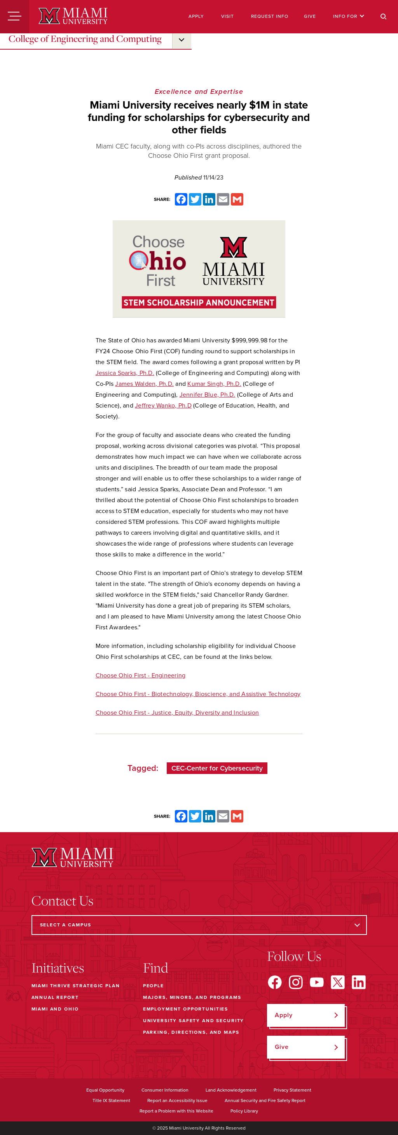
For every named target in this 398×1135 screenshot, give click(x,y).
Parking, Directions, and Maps (191, 1032)
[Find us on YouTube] (317, 982)
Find (155, 967)
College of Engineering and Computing (85, 38)
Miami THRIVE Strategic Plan (75, 985)
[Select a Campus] (199, 925)
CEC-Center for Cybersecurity (217, 768)
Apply (196, 16)
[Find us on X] (338, 982)
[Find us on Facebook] (275, 982)
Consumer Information (165, 1090)
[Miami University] (73, 16)
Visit (227, 16)
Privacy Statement (292, 1090)
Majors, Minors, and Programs (192, 997)
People (153, 985)
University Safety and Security (193, 1020)
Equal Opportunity (105, 1090)
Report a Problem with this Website (176, 1111)
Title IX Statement (111, 1100)
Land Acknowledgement (231, 1090)
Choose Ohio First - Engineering (141, 675)
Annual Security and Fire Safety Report (265, 1100)
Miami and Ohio (55, 1009)
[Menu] (14, 16)
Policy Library (244, 1111)
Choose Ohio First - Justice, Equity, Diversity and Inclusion (177, 713)
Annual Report (55, 997)
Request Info (269, 16)
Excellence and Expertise (199, 91)
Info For (349, 16)
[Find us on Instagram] (296, 982)
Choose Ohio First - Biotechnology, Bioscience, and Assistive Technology (198, 694)
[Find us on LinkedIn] (359, 982)
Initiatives (57, 967)
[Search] (383, 16)
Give (310, 16)
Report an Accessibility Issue (177, 1100)
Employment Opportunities (185, 1009)
